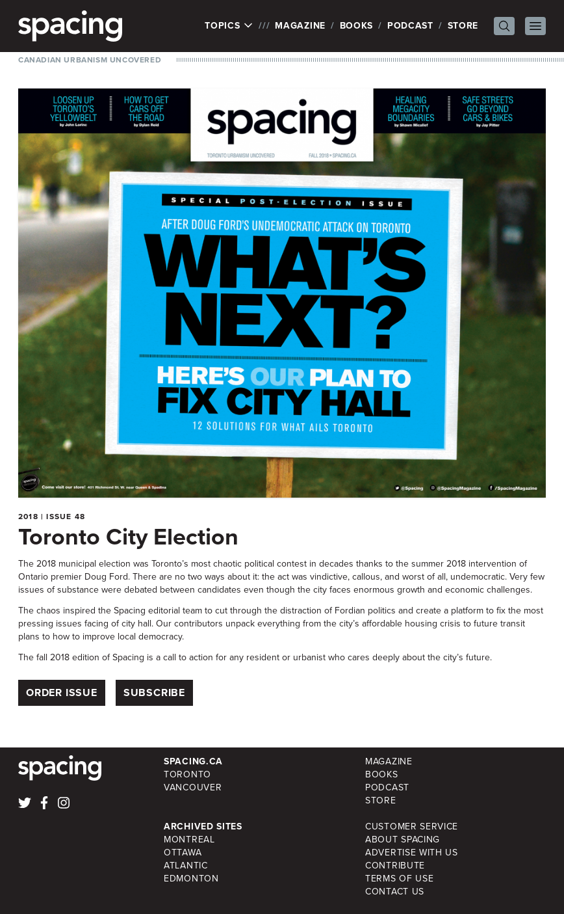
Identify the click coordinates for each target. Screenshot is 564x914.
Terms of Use (399, 878)
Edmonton (191, 878)
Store (463, 26)
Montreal (189, 839)
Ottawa (182, 852)
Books (357, 26)
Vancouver (193, 787)
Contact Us (394, 891)
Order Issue (61, 692)
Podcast (410, 26)
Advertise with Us (411, 852)
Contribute (395, 865)
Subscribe (154, 692)
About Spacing (402, 839)
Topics (229, 26)
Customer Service (411, 826)
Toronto (187, 774)
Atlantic (186, 865)
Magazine (300, 26)
